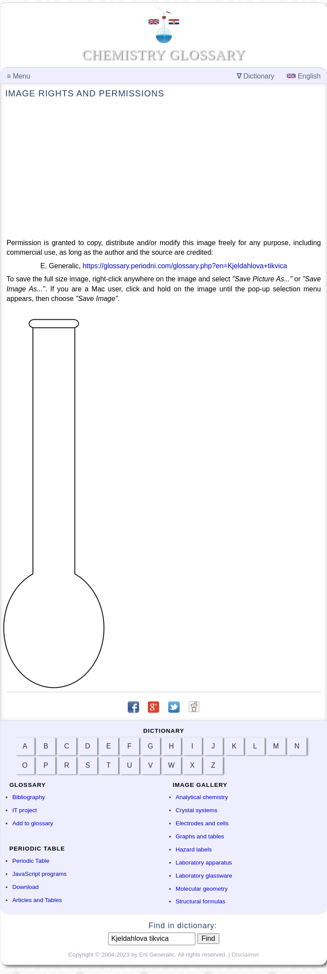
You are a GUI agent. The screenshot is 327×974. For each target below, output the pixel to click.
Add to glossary (32, 823)
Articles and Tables (37, 900)
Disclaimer (245, 954)
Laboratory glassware (204, 875)
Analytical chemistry (202, 797)
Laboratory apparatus (204, 862)
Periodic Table (30, 861)
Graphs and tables (200, 836)
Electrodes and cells (202, 823)
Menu (19, 76)
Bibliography (28, 797)
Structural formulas (200, 901)
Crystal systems (197, 810)
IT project (24, 810)
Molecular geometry (202, 888)
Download (25, 887)
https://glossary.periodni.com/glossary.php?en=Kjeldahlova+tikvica (184, 266)
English (303, 76)
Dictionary (256, 76)
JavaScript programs (39, 874)
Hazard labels (194, 849)
